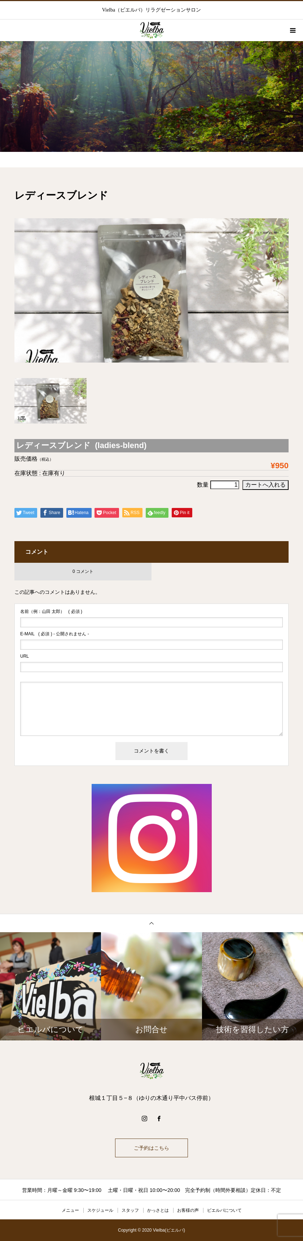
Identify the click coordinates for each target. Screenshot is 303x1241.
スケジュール (100, 1210)
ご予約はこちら (151, 1148)
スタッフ (130, 1210)
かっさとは (158, 1210)
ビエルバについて (224, 1210)
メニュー (70, 1210)
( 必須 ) (51, 611)
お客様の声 (188, 1210)
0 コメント (83, 571)
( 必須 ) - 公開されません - (54, 634)
